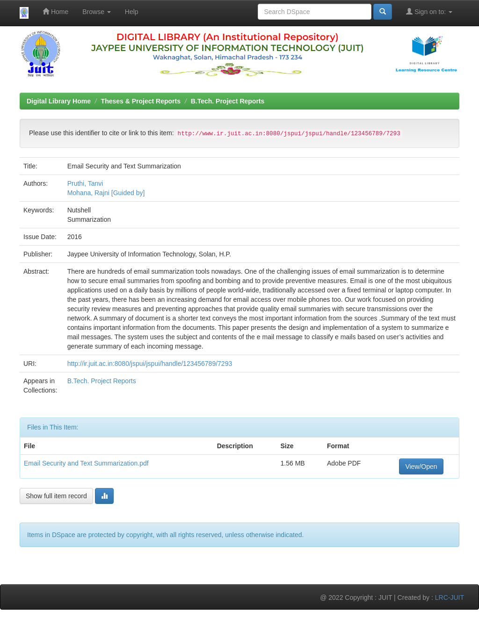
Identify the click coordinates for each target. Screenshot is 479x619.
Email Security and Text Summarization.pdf (86, 463)
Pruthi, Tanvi (85, 183)
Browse (96, 11)
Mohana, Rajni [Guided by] (106, 193)
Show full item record (56, 496)
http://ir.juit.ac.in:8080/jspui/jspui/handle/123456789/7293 (149, 363)
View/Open (421, 466)
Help (131, 11)
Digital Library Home (59, 101)
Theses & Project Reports (141, 101)
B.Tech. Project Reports (228, 101)
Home (55, 11)
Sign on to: (429, 11)
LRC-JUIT (449, 597)
